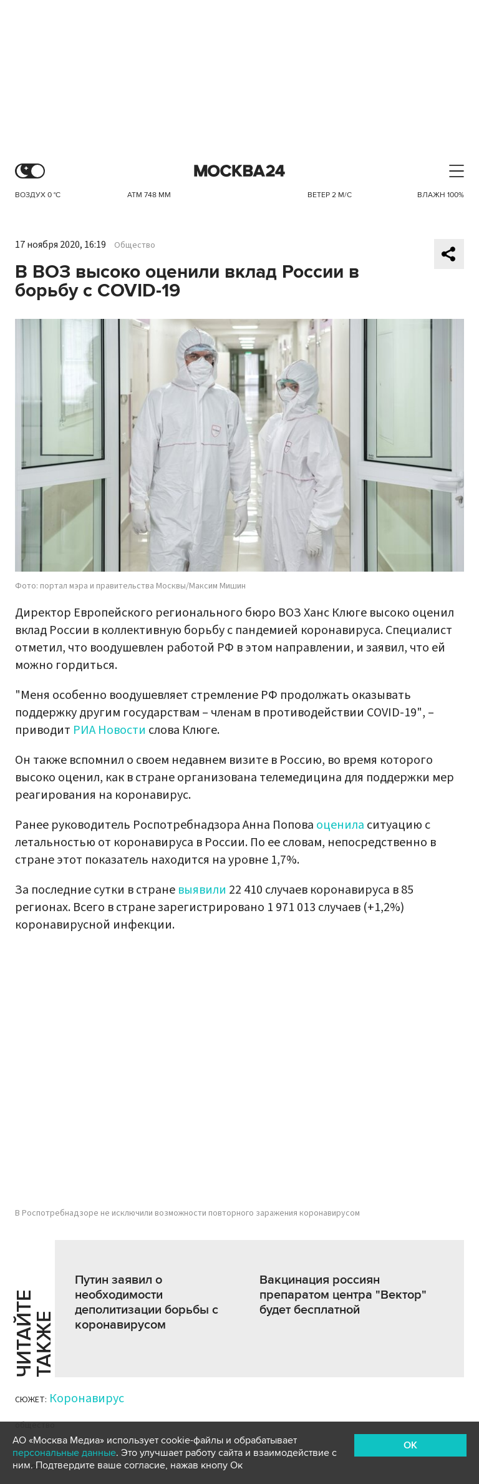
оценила (340, 825)
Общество (134, 245)
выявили (202, 890)
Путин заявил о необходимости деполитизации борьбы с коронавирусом (146, 1302)
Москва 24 (239, 171)
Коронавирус (86, 1398)
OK (410, 1445)
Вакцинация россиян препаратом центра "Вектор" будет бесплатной (343, 1294)
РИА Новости (109, 730)
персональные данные (64, 1453)
